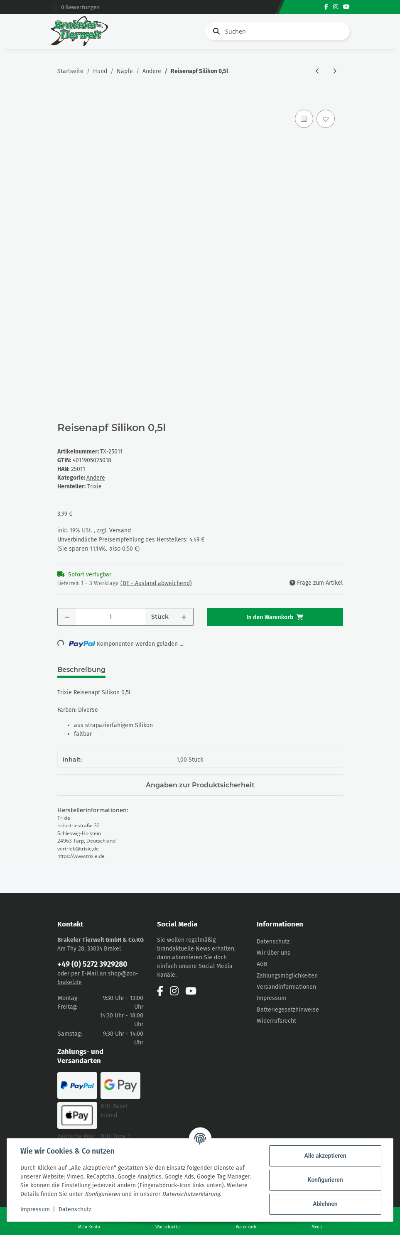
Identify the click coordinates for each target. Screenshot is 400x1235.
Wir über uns (273, 952)
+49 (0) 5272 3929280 (92, 964)
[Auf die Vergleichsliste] (304, 119)
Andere (95, 477)
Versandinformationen (286, 986)
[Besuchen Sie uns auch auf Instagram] (335, 6)
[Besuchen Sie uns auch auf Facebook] (326, 6)
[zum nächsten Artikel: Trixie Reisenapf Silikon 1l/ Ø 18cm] (334, 71)
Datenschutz (273, 941)
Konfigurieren (325, 1179)
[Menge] (110, 616)
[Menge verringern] (67, 616)
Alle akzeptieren (325, 1155)
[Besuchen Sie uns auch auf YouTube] (346, 6)
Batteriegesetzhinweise (288, 1009)
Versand (120, 530)
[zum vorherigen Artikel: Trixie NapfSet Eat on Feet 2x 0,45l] (317, 71)
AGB (262, 964)
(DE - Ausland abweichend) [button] (156, 583)
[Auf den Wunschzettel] (326, 119)
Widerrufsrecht (276, 1020)
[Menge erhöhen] (183, 616)
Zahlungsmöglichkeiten (287, 975)
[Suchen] (277, 31)
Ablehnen (325, 1204)
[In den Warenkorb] (64, 98)
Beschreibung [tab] (81, 670)
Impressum (271, 998)
